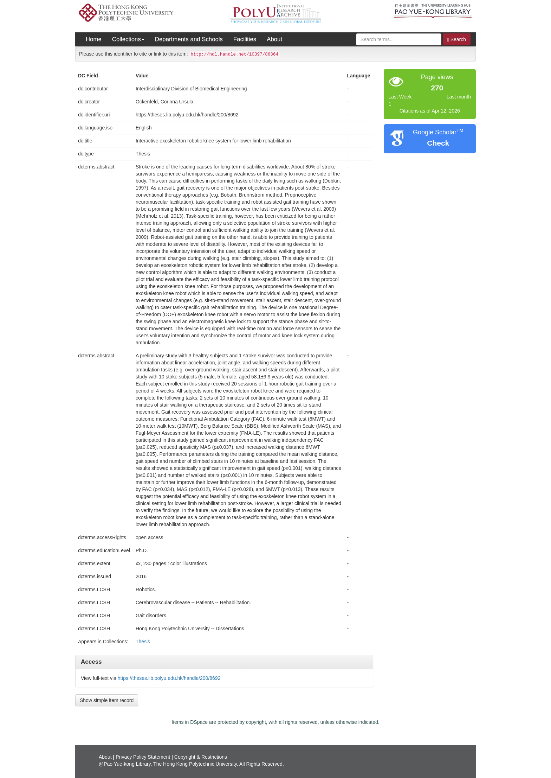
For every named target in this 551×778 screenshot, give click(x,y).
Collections (128, 39)
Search (456, 40)
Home (94, 39)
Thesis (143, 641)
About (274, 39)
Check (438, 143)
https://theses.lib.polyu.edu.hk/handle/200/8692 (169, 678)
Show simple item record (107, 700)
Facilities (244, 39)
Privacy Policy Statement (143, 757)
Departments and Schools (189, 39)
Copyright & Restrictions (200, 757)
